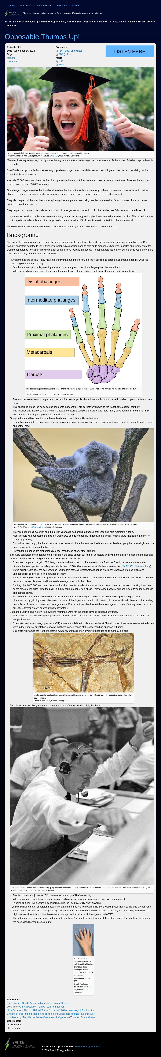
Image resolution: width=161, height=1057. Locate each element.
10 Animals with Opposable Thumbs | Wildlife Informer (35, 1006)
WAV (61, 65)
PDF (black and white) (70, 50)
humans (11, 58)
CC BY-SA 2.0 (37, 527)
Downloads (61, 5)
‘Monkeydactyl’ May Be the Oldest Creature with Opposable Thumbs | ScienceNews (51, 1017)
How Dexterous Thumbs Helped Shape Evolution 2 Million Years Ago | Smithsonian (50, 1010)
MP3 (60, 61)
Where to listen (43, 5)
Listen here (129, 51)
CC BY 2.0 (54, 156)
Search (76, 5)
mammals (12, 61)
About (12, 5)
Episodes (25, 5)
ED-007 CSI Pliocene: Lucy (135, 566)
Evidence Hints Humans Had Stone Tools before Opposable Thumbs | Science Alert (51, 1014)
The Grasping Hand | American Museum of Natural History (37, 1003)
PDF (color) (64, 54)
